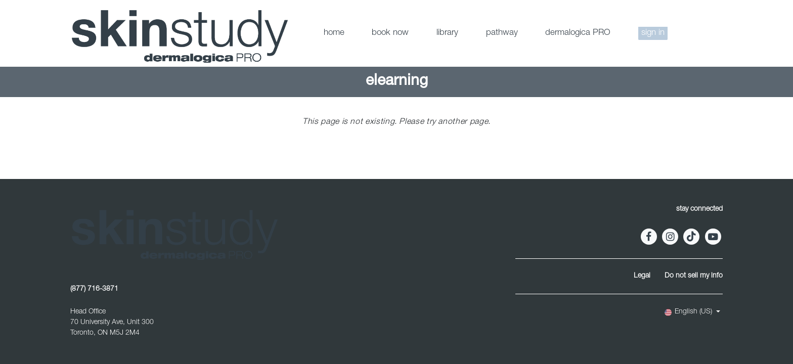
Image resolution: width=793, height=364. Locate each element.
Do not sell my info (694, 276)
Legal (642, 276)
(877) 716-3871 (94, 289)
